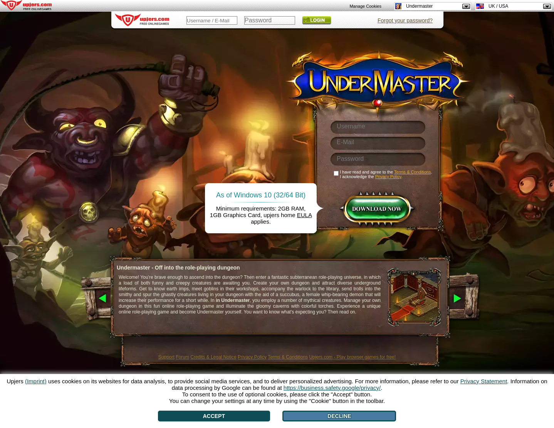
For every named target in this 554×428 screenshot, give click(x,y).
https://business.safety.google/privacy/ (332, 387)
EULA (304, 215)
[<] (95, 299)
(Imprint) (36, 381)
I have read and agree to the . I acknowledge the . (386, 174)
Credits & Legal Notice (213, 357)
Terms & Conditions (288, 357)
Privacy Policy (252, 357)
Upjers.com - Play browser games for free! (352, 357)
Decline (339, 416)
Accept (214, 416)
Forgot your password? (405, 20)
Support (166, 357)
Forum (182, 357)
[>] (466, 299)
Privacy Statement (483, 381)
